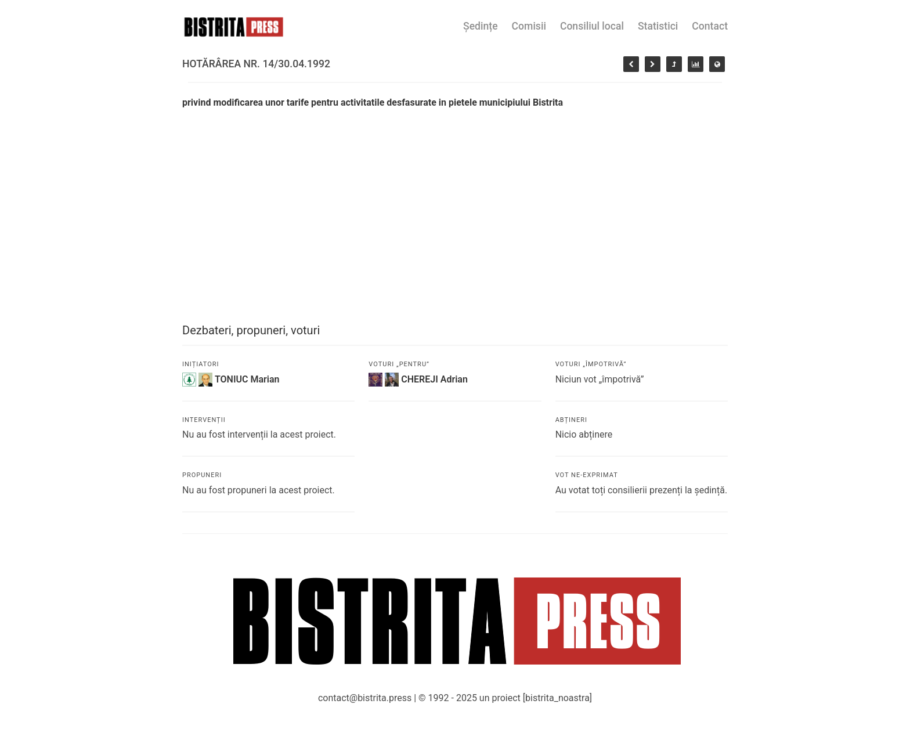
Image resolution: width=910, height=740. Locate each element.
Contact (710, 26)
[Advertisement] (455, 196)
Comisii (529, 26)
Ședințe (480, 26)
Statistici (658, 26)
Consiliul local (592, 26)
